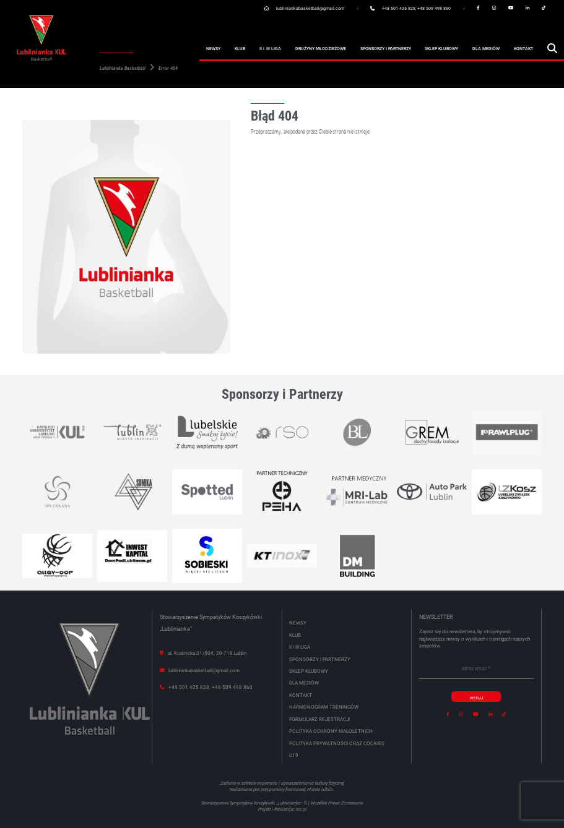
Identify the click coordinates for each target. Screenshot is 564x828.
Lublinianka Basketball (122, 68)
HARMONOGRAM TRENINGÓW (323, 707)
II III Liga (270, 49)
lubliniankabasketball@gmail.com (310, 8)
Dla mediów (486, 48)
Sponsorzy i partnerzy (385, 48)
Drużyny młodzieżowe (320, 48)
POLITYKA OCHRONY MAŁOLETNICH (331, 731)
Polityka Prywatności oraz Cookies (336, 743)
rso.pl (301, 809)
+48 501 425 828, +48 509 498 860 (416, 8)
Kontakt (523, 48)
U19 (293, 755)
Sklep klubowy (441, 48)
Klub (240, 48)
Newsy (213, 48)
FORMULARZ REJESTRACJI (319, 719)
